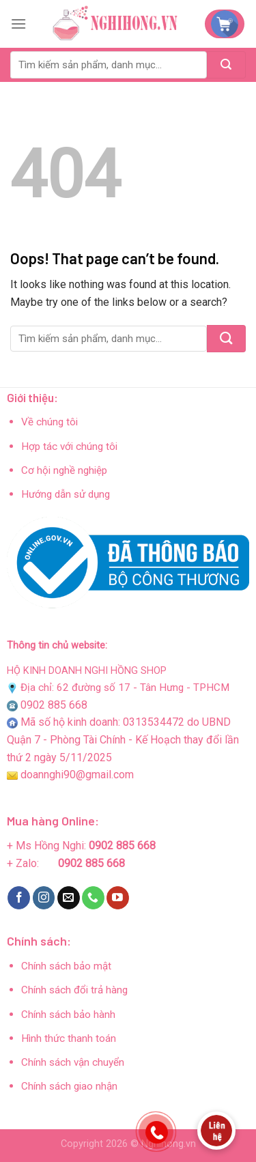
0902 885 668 (53, 704)
